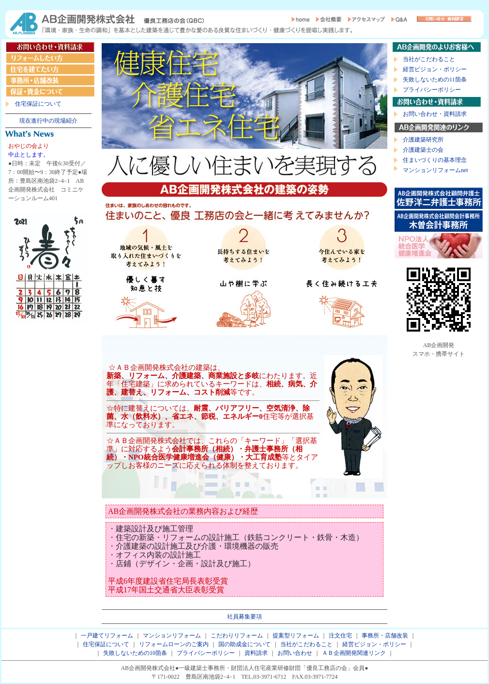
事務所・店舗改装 (385, 635)
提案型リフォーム (296, 635)
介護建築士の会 (423, 149)
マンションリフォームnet (435, 170)
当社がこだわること (429, 59)
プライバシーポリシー (432, 89)
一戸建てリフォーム (107, 635)
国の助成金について (244, 644)
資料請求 (256, 653)
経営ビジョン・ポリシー (435, 69)
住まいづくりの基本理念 (435, 160)
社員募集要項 (244, 616)
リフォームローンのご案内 (174, 644)
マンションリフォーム (172, 635)
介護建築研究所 (423, 139)
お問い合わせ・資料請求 (435, 114)
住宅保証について (38, 103)
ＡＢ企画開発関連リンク (354, 653)
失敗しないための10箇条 (135, 653)
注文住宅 (340, 635)
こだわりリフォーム (237, 635)
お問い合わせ (294, 653)
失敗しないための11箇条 (435, 79)
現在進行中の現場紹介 (48, 120)
